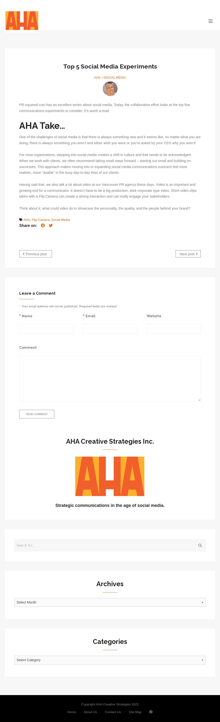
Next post (189, 254)
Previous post (35, 254)
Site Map (135, 711)
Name (27, 315)
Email (90, 315)
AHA (97, 77)
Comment (28, 347)
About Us (90, 711)
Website (154, 315)
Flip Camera (41, 220)
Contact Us (113, 711)
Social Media (115, 77)
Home (71, 711)
